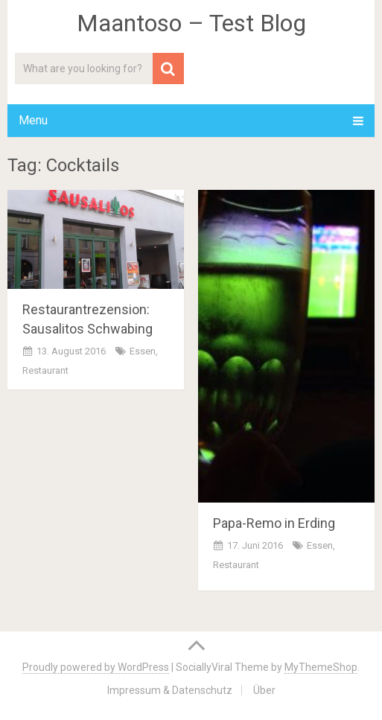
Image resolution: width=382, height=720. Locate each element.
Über (264, 690)
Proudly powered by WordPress (95, 667)
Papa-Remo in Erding (274, 523)
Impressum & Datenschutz (169, 690)
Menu (33, 120)
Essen (143, 351)
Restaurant (45, 370)
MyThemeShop (320, 667)
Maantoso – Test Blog (191, 23)
